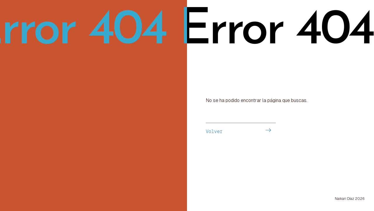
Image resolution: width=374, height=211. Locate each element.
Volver (214, 131)
